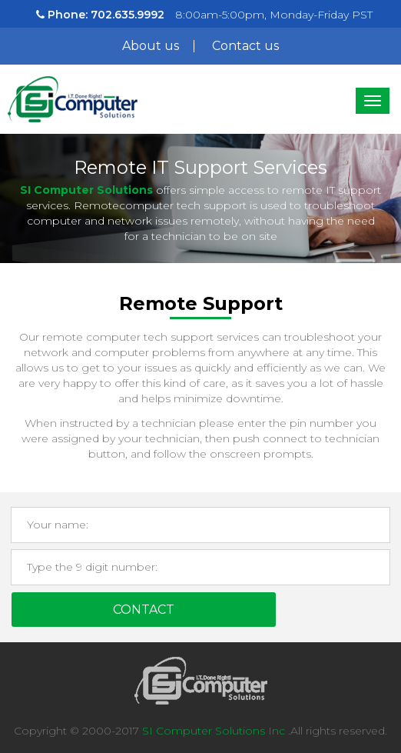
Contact (143, 609)
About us (150, 45)
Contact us (245, 45)
